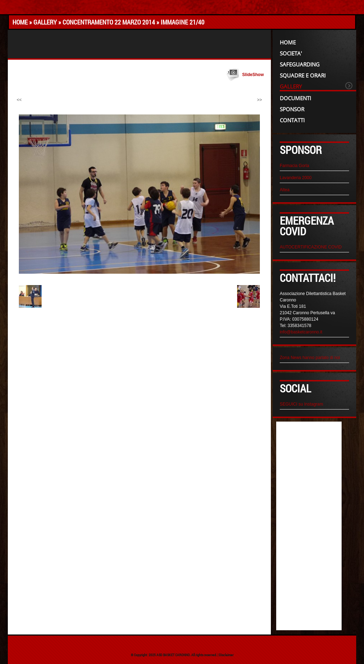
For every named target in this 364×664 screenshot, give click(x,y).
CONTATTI (292, 120)
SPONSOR (292, 109)
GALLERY (45, 22)
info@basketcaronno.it (301, 332)
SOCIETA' (291, 53)
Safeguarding (300, 64)
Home (20, 22)
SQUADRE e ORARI (303, 75)
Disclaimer (226, 655)
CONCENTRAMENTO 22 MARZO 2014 (109, 22)
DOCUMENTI (295, 98)
